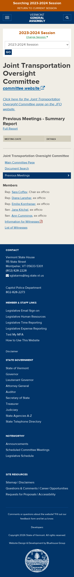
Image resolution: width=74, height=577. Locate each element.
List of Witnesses (16, 228)
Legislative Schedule (20, 456)
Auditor (11, 392)
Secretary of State (18, 398)
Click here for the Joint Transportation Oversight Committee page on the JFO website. (32, 104)
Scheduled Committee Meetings (27, 450)
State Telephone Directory (23, 422)
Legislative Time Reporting (24, 323)
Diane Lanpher (21, 198)
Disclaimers (26, 482)
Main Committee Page (20, 162)
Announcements (17, 444)
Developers (37, 527)
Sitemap (11, 482)
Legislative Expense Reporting (26, 328)
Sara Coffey (19, 192)
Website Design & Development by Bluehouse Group (37, 543)
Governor (12, 374)
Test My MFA (15, 334)
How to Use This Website (23, 340)
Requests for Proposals (21, 494)
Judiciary (12, 410)
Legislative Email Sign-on (23, 311)
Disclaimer (12, 351)
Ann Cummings (22, 216)
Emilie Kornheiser (23, 204)
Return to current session (37, 8)
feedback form (28, 518)
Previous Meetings (17, 175)
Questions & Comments (22, 488)
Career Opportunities (54, 488)
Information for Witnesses (24, 222)
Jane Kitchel (20, 210)
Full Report (10, 129)
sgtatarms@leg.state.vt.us (25, 276)
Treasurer (12, 404)
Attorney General (17, 386)
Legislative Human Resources (25, 317)
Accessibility (47, 494)
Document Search (17, 168)
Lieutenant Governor (20, 380)
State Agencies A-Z (19, 416)
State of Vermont (17, 368)
